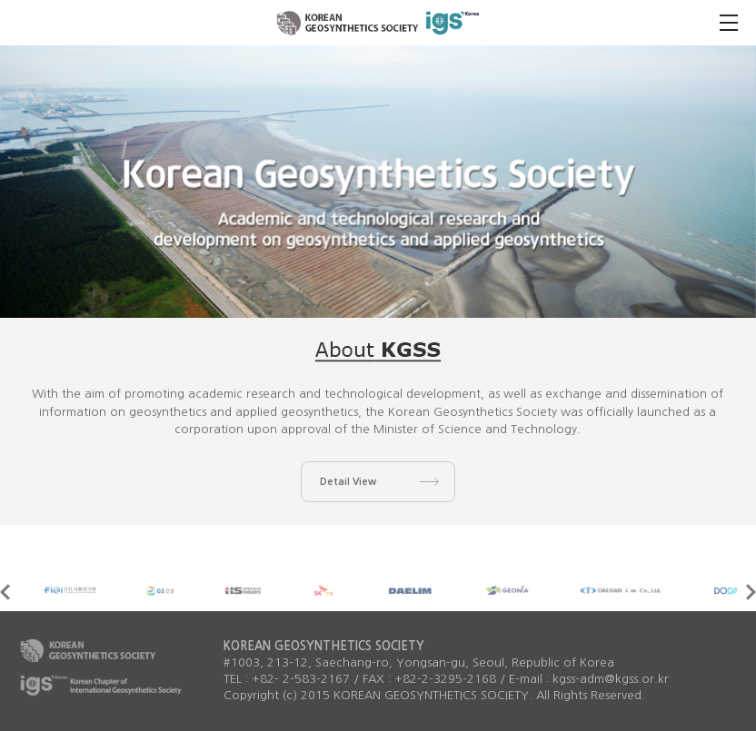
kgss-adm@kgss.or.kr (610, 679)
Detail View (348, 482)
